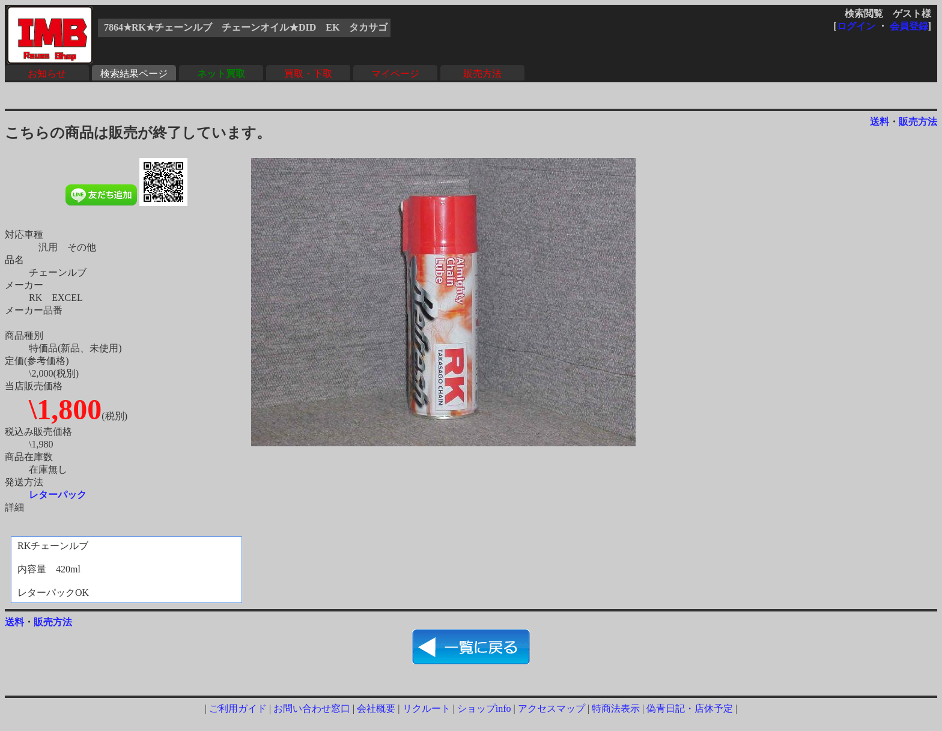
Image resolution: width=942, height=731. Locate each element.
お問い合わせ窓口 (311, 708)
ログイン (856, 26)
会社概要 (376, 708)
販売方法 (482, 73)
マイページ (395, 73)
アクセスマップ (551, 708)
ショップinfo (484, 708)
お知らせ (47, 73)
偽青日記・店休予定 (689, 708)
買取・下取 (308, 73)
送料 (879, 122)
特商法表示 (616, 708)
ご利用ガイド (238, 708)
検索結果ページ (134, 73)
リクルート (427, 708)
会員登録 (909, 26)
